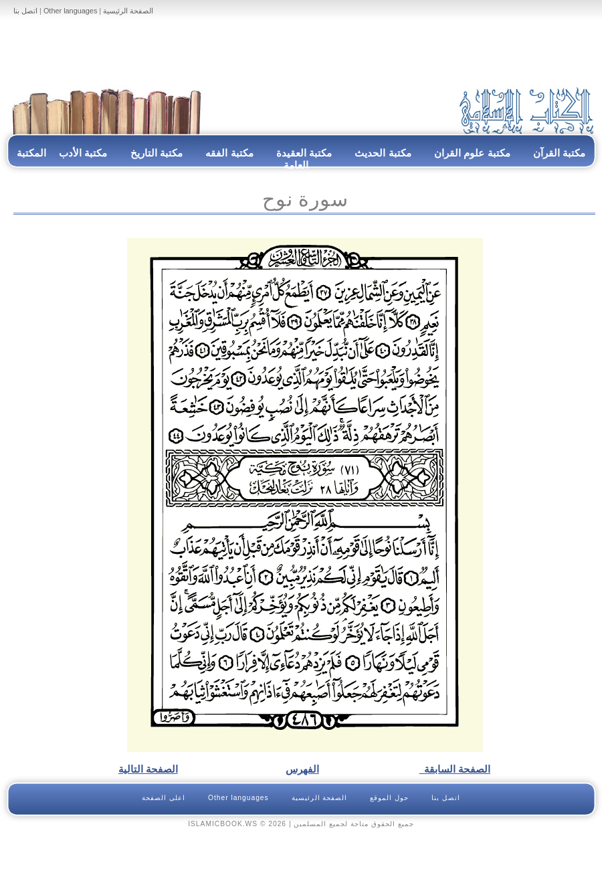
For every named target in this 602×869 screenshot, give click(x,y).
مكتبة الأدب (83, 153)
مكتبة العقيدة (303, 153)
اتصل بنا (25, 11)
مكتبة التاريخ (156, 153)
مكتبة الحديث (383, 153)
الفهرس (302, 769)
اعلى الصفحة (163, 797)
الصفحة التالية (148, 769)
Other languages (70, 11)
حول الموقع (389, 797)
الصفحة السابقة (455, 769)
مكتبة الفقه (228, 153)
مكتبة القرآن (559, 153)
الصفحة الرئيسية (128, 11)
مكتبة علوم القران (472, 153)
